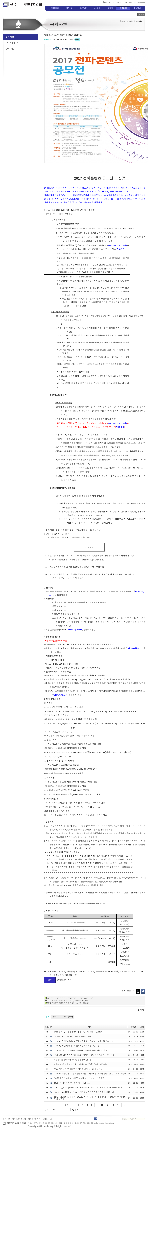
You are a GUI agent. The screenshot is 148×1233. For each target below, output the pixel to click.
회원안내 (69, 8)
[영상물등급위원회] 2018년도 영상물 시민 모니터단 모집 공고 (79, 1078)
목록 (141, 1010)
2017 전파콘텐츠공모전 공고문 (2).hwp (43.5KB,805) (68, 1003)
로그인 (111, 3)
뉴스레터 (97, 8)
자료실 (110, 8)
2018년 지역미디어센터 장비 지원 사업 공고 (72, 1083)
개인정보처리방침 (19, 1119)
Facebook (143, 991)
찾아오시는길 (47, 1119)
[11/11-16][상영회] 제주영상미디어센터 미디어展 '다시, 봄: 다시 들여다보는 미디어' (88, 1087)
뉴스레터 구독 (139, 3)
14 (118, 1105)
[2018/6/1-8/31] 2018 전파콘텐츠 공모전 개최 (72, 1036)
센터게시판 (10, 49)
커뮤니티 (123, 8)
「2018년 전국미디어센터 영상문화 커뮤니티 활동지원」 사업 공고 (81, 1050)
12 (107, 1105)
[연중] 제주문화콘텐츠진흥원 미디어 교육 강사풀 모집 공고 (78, 1069)
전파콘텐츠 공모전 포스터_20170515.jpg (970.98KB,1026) (70, 998)
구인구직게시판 (11, 43)
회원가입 (119, 3)
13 (113, 1105)
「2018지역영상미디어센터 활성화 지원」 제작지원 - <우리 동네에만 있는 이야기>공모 (90, 1074)
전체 (47, 1017)
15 (124, 1105)
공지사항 (9, 37)
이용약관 (6, 1119)
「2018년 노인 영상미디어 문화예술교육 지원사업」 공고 (77, 1046)
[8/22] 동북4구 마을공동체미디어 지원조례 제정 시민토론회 (78, 1032)
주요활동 (83, 8)
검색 (141, 14)
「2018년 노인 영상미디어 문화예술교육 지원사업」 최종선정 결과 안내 (83, 1041)
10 (97, 1105)
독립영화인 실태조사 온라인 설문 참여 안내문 (73, 1060)
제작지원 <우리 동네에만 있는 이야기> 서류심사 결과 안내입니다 (81, 1064)
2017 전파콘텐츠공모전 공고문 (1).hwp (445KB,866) (67, 1000)
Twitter (138, 991)
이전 (66, 1105)
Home (105, 2)
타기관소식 (68, 1017)
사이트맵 (128, 3)
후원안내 (137, 8)
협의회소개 (54, 8)
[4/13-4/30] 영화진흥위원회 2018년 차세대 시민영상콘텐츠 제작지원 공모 (84, 1055)
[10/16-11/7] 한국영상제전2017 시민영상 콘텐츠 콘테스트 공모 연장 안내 (84, 1092)
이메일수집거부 (34, 1119)
